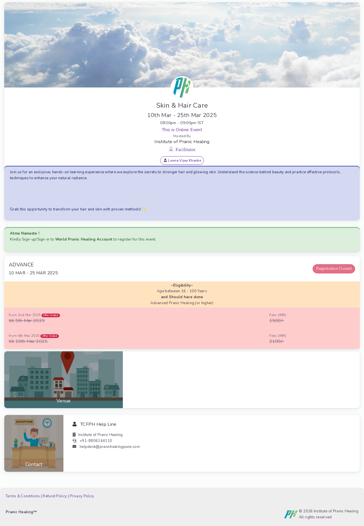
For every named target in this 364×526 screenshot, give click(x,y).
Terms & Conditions (23, 496)
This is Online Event (182, 130)
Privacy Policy (82, 496)
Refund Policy (55, 496)
